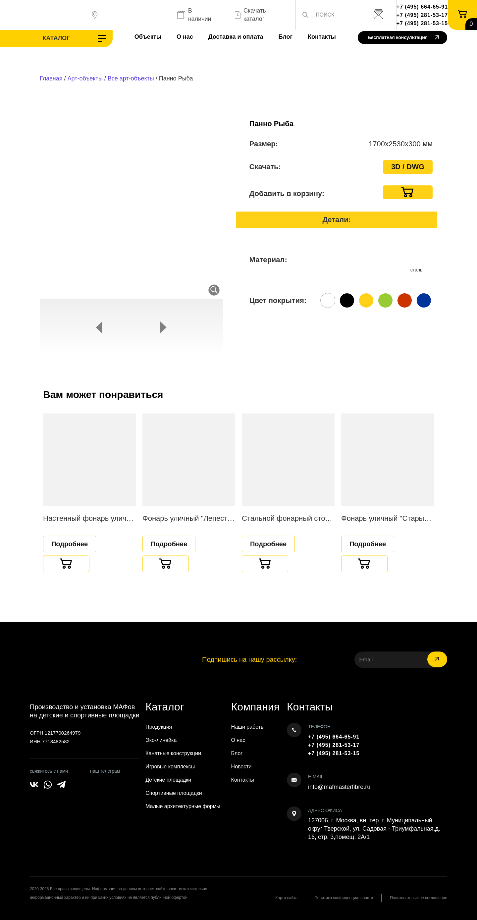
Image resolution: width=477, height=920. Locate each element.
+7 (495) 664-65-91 (422, 7)
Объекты (147, 36)
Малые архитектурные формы (182, 806)
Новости (241, 766)
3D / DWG (407, 167)
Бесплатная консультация (403, 38)
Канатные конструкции (173, 753)
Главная (51, 78)
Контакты (322, 36)
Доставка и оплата (235, 36)
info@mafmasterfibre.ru (339, 787)
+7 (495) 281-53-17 (422, 15)
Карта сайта (286, 898)
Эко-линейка (161, 740)
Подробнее (69, 544)
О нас (185, 36)
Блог (285, 36)
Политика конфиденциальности (343, 898)
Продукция (158, 727)
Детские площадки (168, 780)
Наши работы (248, 727)
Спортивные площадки (173, 793)
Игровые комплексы (170, 766)
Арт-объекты (85, 78)
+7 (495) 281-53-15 (422, 23)
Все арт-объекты (131, 78)
